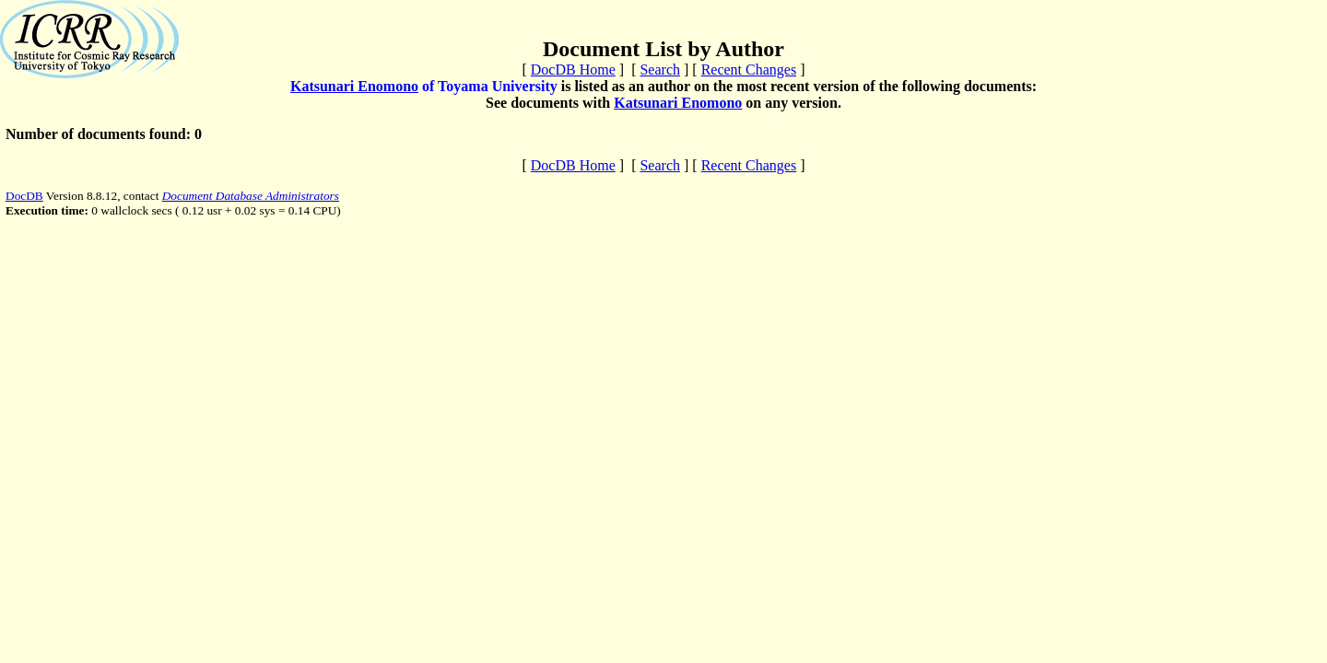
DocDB (24, 196)
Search (660, 69)
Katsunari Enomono (354, 86)
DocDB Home (573, 69)
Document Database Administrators (250, 196)
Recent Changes (749, 69)
